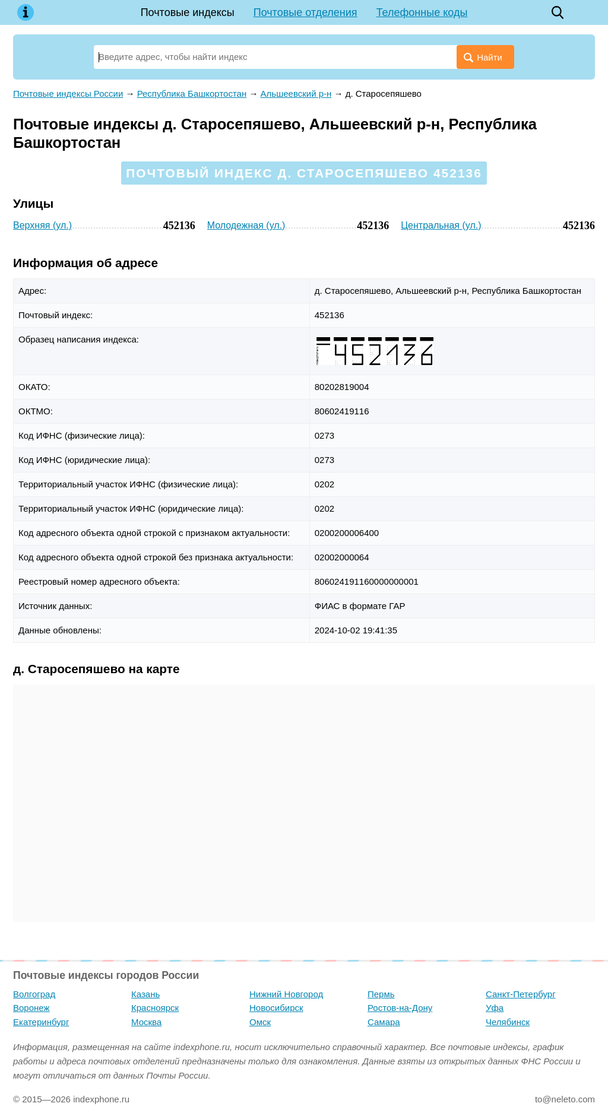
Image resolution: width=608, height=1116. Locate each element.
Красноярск (155, 1008)
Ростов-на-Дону (400, 1008)
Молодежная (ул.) (246, 225)
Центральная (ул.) (441, 225)
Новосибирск (276, 1008)
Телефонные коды (422, 12)
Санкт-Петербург (521, 994)
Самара (384, 1022)
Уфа (495, 1008)
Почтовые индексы (188, 12)
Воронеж (31, 1008)
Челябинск (508, 1022)
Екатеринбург (41, 1022)
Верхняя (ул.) (42, 225)
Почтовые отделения (305, 12)
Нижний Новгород (286, 994)
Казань (145, 994)
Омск (260, 1022)
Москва (146, 1022)
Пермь (381, 994)
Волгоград (34, 994)
